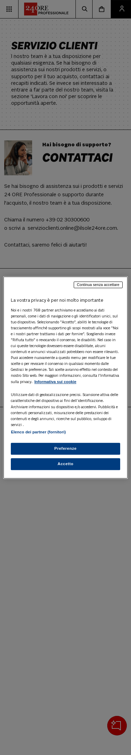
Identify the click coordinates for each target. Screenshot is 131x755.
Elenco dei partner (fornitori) (38, 432)
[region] (65, 377)
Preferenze (65, 448)
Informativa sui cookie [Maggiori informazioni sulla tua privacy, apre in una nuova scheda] (55, 382)
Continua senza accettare (98, 285)
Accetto (66, 464)
